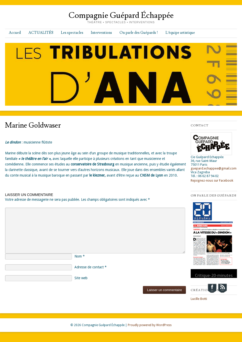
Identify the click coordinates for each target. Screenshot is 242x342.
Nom (79, 256)
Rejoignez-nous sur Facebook (212, 180)
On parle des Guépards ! (138, 32)
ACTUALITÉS (40, 32)
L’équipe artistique (180, 32)
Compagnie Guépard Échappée (121, 15)
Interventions (101, 32)
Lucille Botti (199, 299)
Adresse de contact (90, 267)
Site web (81, 278)
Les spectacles (72, 32)
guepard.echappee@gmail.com (213, 168)
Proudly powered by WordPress (150, 325)
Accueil (15, 32)
